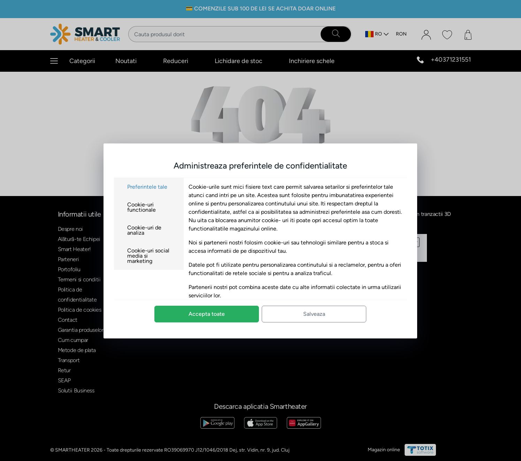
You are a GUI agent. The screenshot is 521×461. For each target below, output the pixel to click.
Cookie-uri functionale (141, 207)
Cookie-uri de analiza (144, 230)
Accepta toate (207, 314)
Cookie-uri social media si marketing (148, 255)
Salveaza (314, 314)
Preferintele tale (147, 186)
